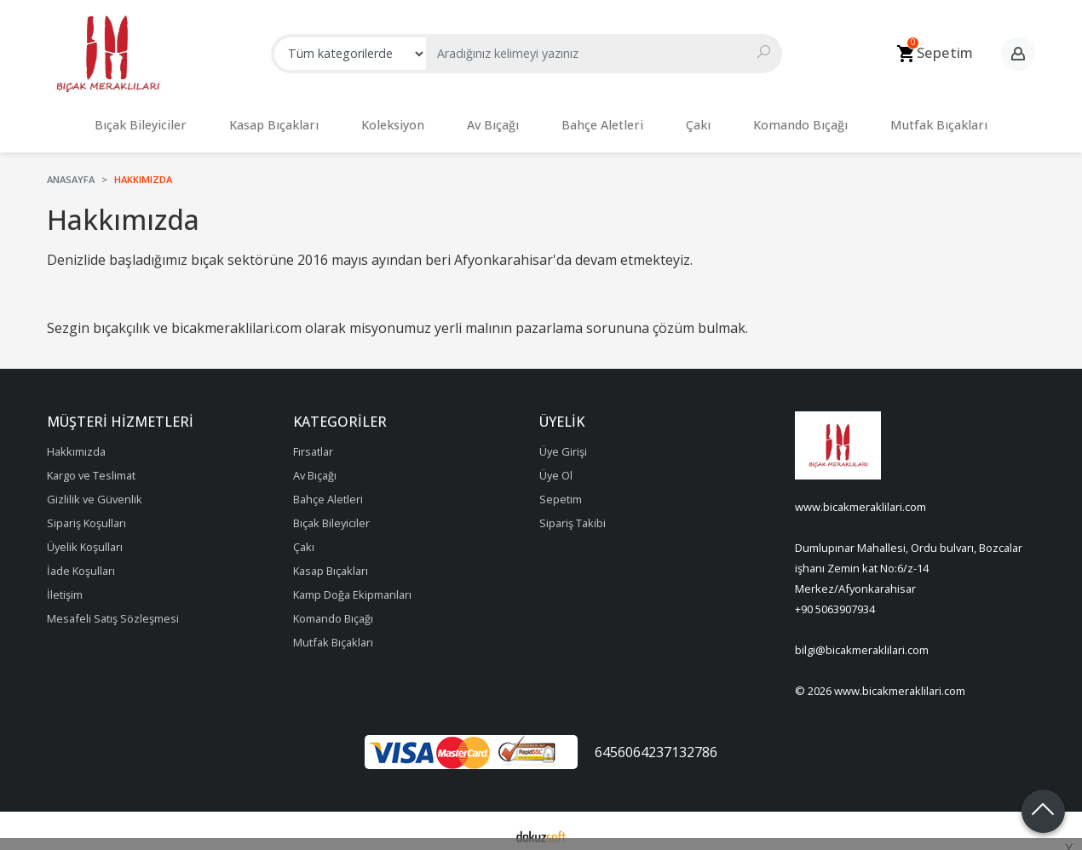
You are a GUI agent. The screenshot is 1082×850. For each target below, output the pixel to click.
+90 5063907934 (835, 600)
